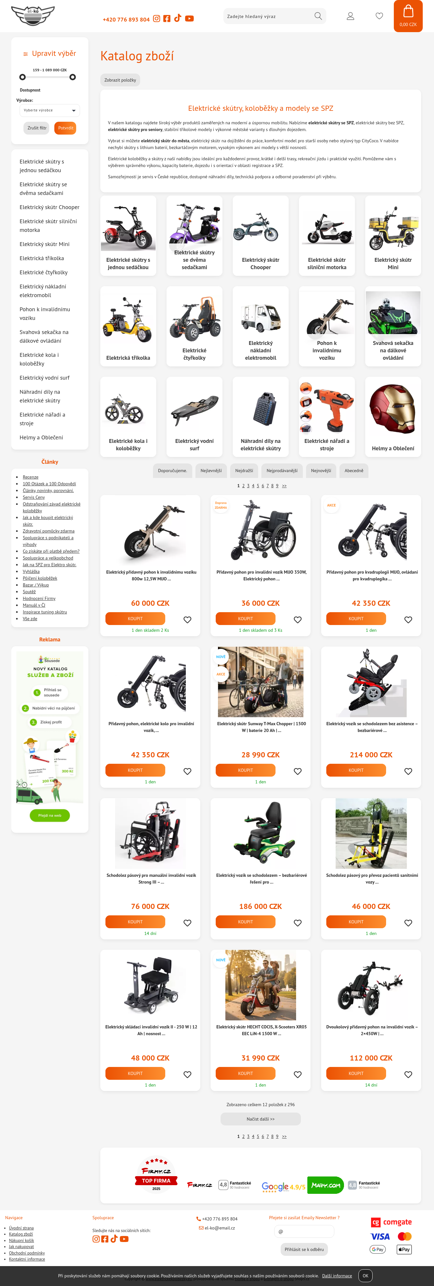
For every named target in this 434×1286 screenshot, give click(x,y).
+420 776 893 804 (126, 19)
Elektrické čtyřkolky (194, 353)
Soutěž (29, 592)
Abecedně (354, 470)
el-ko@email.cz (217, 1228)
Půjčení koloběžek (40, 578)
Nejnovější (321, 470)
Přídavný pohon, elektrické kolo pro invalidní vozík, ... (151, 727)
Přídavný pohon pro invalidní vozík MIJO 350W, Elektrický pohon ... (262, 575)
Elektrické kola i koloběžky (128, 444)
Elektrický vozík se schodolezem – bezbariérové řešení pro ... (261, 878)
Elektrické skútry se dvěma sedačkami (194, 259)
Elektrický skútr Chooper (261, 263)
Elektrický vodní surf (194, 444)
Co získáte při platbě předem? (51, 551)
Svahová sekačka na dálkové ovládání (393, 350)
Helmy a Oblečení (393, 448)
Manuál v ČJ (34, 605)
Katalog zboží (21, 1234)
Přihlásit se (350, 16)
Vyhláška (31, 571)
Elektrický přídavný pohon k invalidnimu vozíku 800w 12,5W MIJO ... (151, 575)
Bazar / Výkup (36, 585)
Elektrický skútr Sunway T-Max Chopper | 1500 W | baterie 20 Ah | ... (261, 727)
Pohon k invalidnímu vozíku (327, 350)
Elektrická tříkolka (128, 357)
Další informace (337, 1276)
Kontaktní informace (27, 1259)
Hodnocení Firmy (39, 598)
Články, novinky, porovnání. (48, 490)
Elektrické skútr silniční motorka (327, 263)
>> (284, 486)
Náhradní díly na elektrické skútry (260, 444)
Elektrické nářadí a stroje (327, 444)
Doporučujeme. (172, 470)
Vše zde (30, 618)
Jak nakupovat (21, 1246)
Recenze (31, 477)
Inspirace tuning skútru (45, 612)
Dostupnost (30, 90)
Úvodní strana (21, 1228)
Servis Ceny (34, 497)
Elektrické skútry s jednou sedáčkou (128, 263)
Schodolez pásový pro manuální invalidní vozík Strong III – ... (151, 878)
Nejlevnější (211, 470)
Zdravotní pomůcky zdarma (49, 531)
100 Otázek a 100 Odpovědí (49, 484)
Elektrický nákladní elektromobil (261, 350)
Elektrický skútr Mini (393, 263)
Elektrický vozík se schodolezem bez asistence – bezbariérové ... (372, 727)
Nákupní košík (21, 1240)
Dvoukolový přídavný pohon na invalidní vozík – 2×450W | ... (372, 1030)
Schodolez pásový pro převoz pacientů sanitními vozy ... (372, 878)
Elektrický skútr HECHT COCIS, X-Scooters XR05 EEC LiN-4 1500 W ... (261, 1030)
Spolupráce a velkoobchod (48, 558)
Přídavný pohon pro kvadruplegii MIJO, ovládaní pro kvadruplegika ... (372, 575)
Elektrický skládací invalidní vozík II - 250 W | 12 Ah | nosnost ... (151, 1030)
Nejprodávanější (282, 470)
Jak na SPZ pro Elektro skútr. (50, 565)
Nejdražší (244, 470)
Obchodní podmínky (27, 1253)
